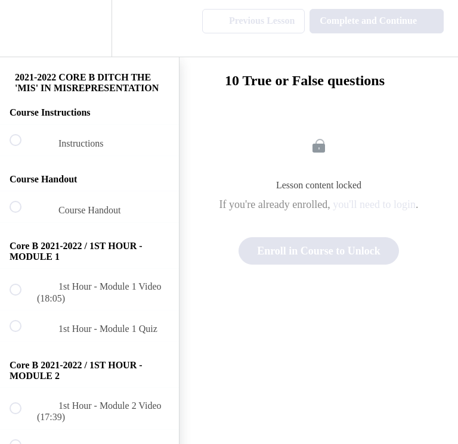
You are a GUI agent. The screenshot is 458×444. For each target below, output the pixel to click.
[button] (22, 28)
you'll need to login (374, 204)
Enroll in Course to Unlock (318, 251)
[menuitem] (89, 28)
